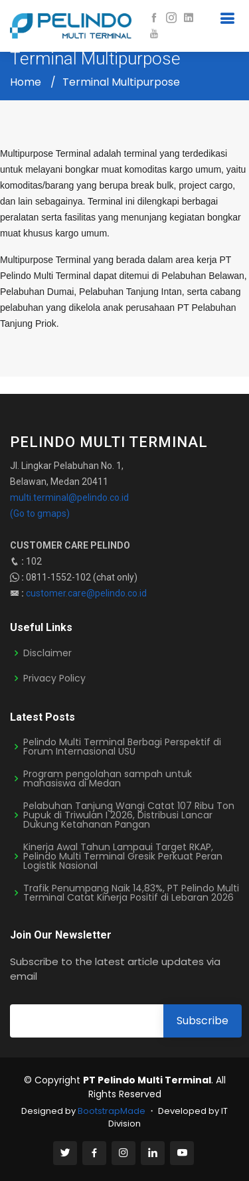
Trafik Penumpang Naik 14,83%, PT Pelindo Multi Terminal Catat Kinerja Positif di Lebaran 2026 (131, 892)
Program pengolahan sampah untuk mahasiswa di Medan (107, 778)
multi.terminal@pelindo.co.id (69, 497)
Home (25, 82)
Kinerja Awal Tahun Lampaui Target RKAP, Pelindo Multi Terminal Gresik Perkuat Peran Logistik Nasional (122, 856)
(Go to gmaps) (40, 513)
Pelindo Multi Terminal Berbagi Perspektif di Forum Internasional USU (122, 746)
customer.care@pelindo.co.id (86, 593)
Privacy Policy (54, 678)
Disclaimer (47, 653)
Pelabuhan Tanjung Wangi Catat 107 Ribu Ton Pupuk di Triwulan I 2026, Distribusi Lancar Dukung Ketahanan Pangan (128, 815)
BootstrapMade (111, 1111)
